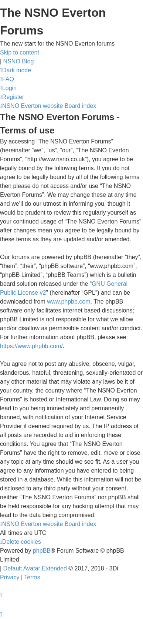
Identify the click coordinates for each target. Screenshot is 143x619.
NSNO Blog (18, 61)
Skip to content (19, 52)
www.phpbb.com (68, 301)
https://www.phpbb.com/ (31, 346)
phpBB (42, 550)
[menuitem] (7, 79)
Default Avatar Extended (35, 568)
